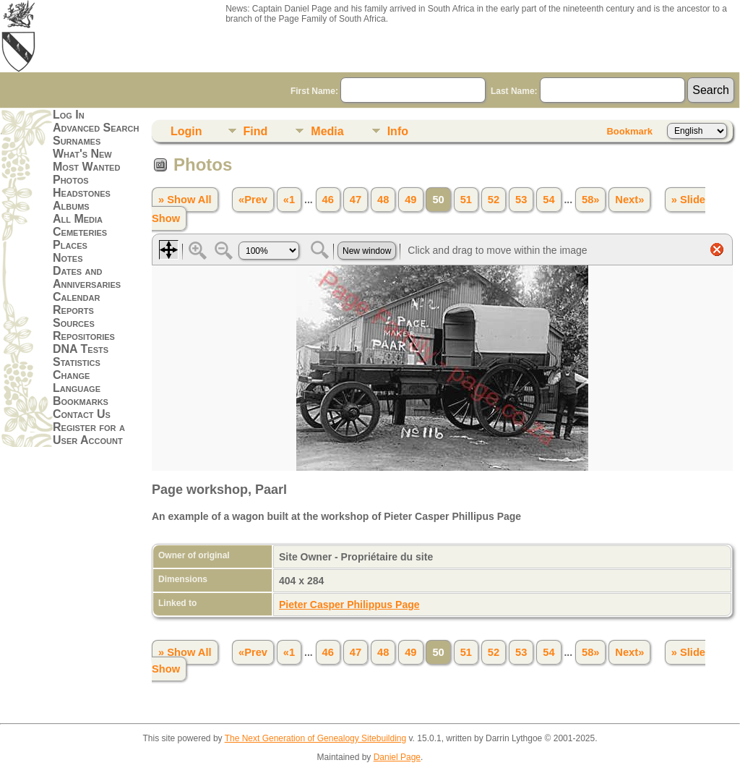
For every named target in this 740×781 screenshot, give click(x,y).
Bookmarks (80, 401)
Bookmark (629, 131)
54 (548, 199)
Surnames (76, 141)
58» (590, 199)
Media (327, 131)
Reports (73, 310)
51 (466, 199)
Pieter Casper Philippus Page (349, 604)
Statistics (76, 362)
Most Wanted (86, 167)
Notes (68, 258)
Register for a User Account (89, 433)
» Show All (185, 199)
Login (186, 131)
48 (383, 199)
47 (355, 199)
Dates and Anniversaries (87, 277)
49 (410, 199)
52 (493, 199)
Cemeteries (80, 232)
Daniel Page (397, 757)
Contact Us (82, 414)
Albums (71, 206)
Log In (69, 114)
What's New (82, 154)
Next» (629, 199)
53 (521, 199)
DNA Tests (80, 349)
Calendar (76, 297)
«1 (289, 199)
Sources (74, 323)
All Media (78, 219)
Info (397, 131)
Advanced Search (96, 127)
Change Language (76, 381)
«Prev (252, 199)
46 (328, 199)
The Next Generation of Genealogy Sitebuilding (316, 738)
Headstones (82, 193)
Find (256, 131)
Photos (71, 180)
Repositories (84, 336)
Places (70, 245)
